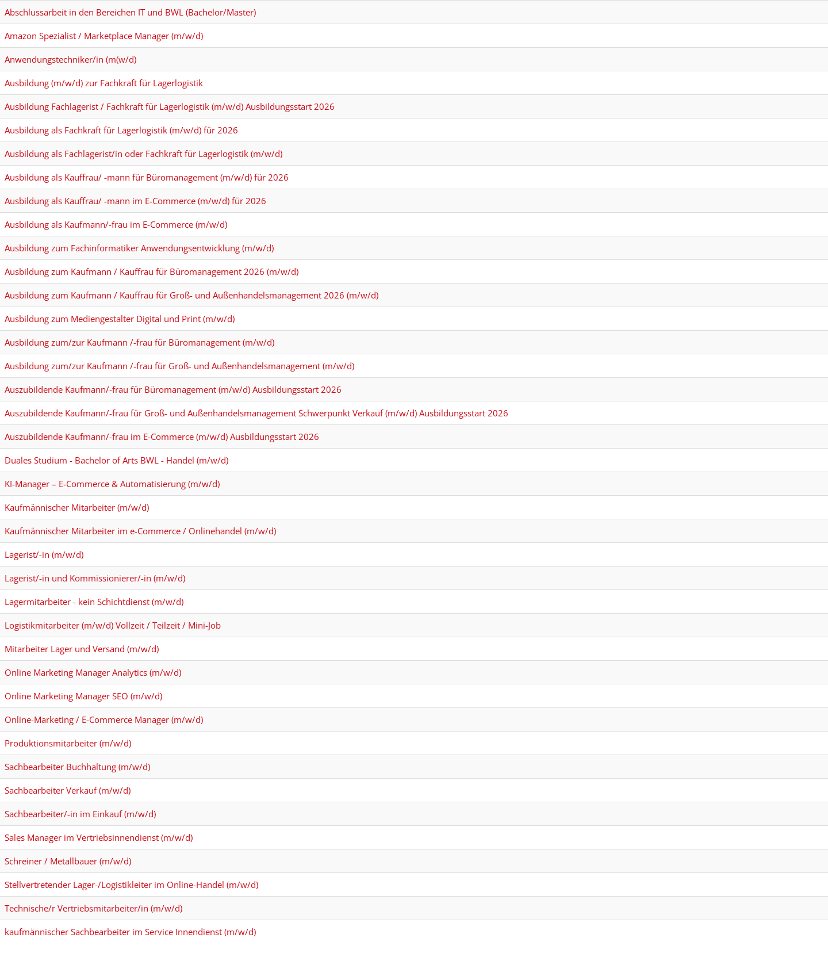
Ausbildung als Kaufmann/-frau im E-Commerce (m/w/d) (116, 224)
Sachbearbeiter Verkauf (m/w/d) (68, 790)
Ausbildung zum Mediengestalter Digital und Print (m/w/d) (120, 318)
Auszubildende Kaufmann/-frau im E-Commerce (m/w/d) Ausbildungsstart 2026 (162, 436)
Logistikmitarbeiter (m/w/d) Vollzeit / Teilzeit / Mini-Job (113, 625)
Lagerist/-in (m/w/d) (44, 554)
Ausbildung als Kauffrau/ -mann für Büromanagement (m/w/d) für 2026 (147, 177)
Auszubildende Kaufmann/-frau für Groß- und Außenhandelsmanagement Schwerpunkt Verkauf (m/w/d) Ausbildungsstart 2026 (256, 413)
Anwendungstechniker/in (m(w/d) (70, 59)
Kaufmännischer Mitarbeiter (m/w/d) (77, 507)
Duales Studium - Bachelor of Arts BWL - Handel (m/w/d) (116, 460)
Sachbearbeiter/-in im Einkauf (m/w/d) (80, 814)
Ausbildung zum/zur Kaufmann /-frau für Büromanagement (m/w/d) (139, 342)
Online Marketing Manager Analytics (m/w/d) (93, 672)
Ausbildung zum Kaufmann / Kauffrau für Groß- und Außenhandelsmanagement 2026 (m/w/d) (191, 295)
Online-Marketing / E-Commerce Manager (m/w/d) (104, 719)
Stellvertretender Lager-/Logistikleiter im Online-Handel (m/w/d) (131, 884)
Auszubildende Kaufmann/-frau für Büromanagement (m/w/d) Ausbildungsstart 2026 (173, 389)
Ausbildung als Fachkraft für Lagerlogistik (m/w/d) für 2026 (121, 130)
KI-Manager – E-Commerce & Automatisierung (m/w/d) (112, 483)
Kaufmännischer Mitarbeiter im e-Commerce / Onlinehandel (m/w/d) (140, 531)
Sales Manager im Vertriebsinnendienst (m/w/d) (99, 837)
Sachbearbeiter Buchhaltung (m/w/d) (77, 766)
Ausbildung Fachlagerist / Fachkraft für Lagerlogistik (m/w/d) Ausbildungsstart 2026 (170, 106)
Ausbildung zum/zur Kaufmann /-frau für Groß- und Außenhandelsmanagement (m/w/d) (179, 366)
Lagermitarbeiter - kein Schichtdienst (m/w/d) (94, 601)
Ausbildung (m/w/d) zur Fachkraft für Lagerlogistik (104, 83)
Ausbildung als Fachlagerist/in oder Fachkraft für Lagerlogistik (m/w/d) (143, 153)
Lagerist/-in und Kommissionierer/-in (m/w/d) (95, 578)
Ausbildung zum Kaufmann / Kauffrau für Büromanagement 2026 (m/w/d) (151, 271)
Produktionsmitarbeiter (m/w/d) (68, 743)
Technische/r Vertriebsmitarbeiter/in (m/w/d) (93, 908)
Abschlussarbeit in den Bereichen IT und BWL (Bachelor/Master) (130, 12)
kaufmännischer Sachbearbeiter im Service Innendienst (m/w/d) (130, 931)
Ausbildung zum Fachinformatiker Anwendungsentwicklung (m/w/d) (139, 248)
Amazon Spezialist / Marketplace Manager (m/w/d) (104, 35)
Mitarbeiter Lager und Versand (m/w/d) (82, 648)
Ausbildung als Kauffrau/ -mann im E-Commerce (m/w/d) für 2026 (135, 200)
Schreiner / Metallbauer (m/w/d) (68, 861)
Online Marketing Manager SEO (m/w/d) (83, 696)
